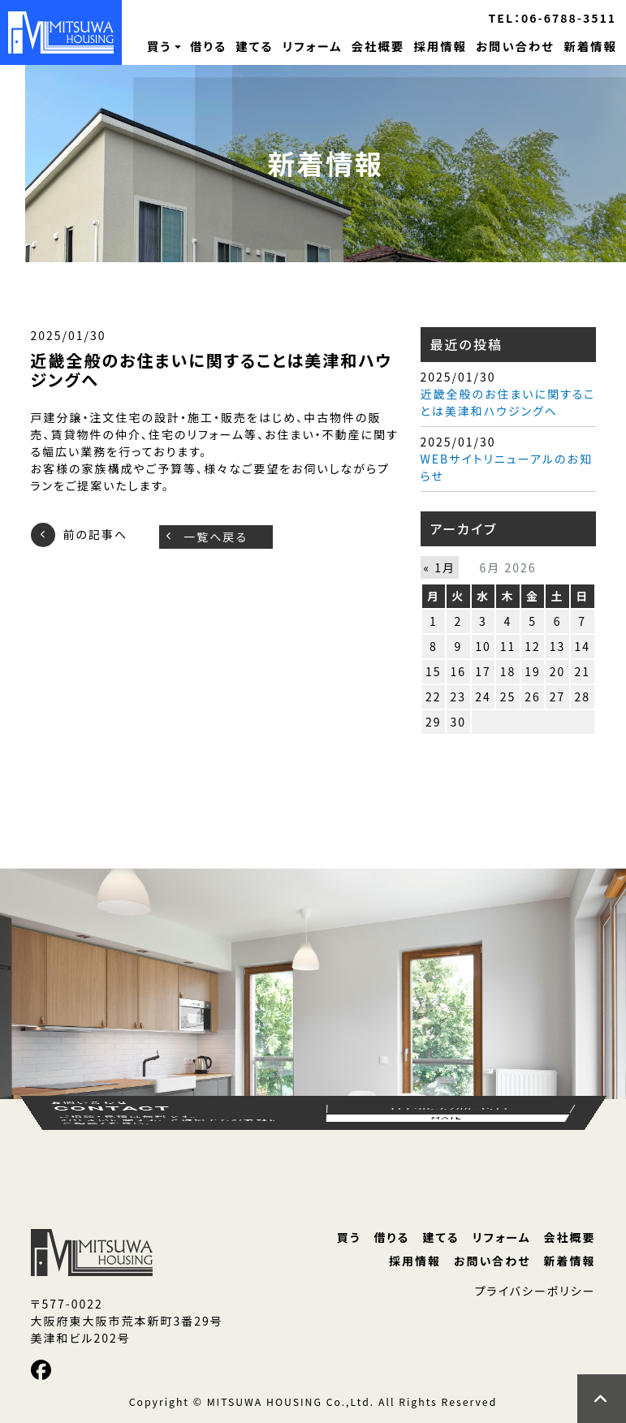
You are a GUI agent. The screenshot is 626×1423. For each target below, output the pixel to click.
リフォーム (313, 45)
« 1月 (440, 567)
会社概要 (378, 45)
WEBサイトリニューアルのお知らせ (507, 467)
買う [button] (159, 45)
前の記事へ (95, 535)
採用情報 (440, 45)
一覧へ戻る (215, 536)
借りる (208, 45)
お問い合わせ (515, 45)
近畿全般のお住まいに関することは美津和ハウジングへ (508, 402)
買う (349, 1237)
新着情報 (590, 45)
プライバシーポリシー (535, 1291)
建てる (254, 45)
